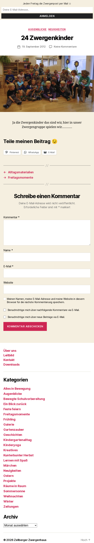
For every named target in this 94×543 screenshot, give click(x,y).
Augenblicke (37, 29)
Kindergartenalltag (17, 440)
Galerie (8, 424)
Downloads (11, 364)
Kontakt (8, 360)
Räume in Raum (14, 486)
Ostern (8, 476)
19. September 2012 (34, 46)
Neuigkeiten (57, 29)
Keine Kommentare (65, 46)
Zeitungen (11, 506)
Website (8, 282)
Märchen (10, 465)
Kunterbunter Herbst (18, 455)
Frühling (9, 419)
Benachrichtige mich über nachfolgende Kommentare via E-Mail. (44, 310)
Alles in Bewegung (16, 388)
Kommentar (11, 217)
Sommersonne (14, 491)
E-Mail (8, 266)
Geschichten (12, 435)
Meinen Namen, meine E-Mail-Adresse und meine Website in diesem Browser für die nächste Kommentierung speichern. (45, 300)
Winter (8, 501)
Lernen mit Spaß (15, 460)
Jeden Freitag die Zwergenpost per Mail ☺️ (47, 3)
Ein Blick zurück (14, 404)
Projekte (9, 481)
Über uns (9, 350)
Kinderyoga (12, 445)
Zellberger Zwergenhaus (30, 540)
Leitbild (8, 355)
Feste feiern (12, 409)
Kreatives (10, 450)
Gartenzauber (13, 429)
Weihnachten (13, 496)
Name (8, 250)
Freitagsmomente (16, 414)
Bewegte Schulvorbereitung (24, 399)
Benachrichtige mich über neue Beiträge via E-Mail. (36, 317)
